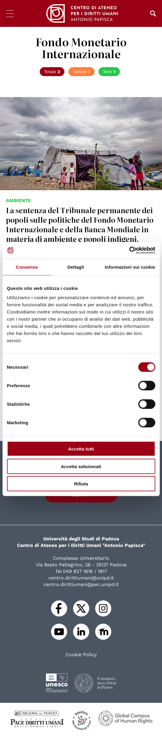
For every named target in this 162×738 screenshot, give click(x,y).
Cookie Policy (81, 654)
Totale (52, 71)
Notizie (81, 71)
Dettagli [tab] (75, 266)
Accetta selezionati (81, 466)
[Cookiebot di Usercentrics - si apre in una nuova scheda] (129, 250)
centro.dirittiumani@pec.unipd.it (81, 584)
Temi (109, 71)
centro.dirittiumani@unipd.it (81, 578)
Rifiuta (81, 483)
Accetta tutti (81, 448)
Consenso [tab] (27, 266)
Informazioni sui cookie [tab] (130, 266)
